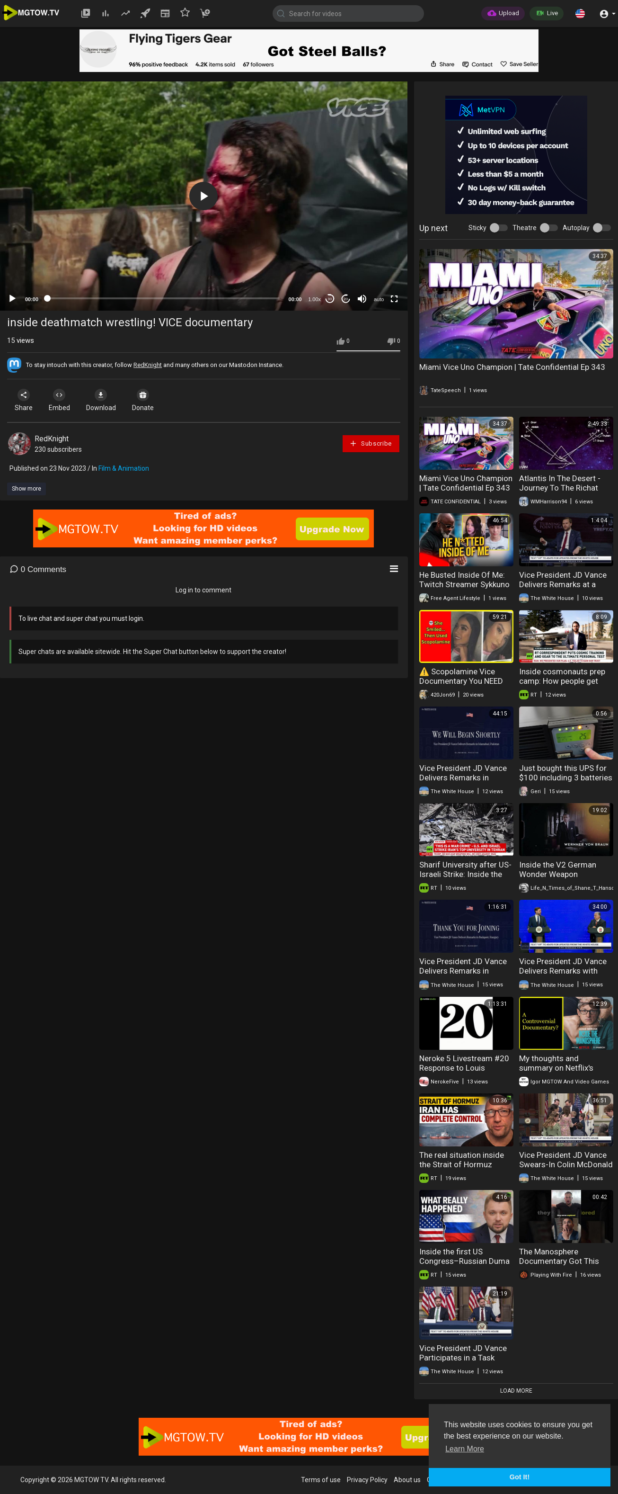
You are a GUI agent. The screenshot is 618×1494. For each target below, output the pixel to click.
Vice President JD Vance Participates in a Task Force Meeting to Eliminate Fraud (463, 1362)
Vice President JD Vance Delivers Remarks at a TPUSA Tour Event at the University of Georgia (563, 589)
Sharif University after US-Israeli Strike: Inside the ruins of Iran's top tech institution (465, 879)
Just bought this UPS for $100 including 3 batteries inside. (565, 777)
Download (107, 400)
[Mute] (362, 299)
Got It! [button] (520, 1477)
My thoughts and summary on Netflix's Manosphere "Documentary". (556, 1072)
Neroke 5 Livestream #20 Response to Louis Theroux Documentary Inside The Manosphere (464, 1072)
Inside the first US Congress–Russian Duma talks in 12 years (464, 1261)
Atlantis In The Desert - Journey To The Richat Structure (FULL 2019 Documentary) (559, 492)
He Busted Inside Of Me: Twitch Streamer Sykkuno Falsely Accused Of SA (464, 584)
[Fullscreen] (394, 299)
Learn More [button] (464, 1449)
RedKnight (147, 364)
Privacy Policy (367, 1480)
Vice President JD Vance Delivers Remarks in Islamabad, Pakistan (463, 777)
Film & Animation (123, 468)
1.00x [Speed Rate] (314, 299)
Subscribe (370, 443)
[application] (203, 196)
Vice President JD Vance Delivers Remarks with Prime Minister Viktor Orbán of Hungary (563, 975)
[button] (580, 13)
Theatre (524, 228)
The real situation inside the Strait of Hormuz (461, 1159)
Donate (151, 400)
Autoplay (576, 228)
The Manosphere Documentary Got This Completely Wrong (559, 1261)
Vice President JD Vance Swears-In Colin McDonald (566, 1159)
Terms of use (321, 1480)
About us (407, 1480)
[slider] (163, 298)
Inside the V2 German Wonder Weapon (557, 869)
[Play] (12, 299)
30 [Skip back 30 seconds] (329, 299)
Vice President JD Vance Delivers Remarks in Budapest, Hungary (463, 971)
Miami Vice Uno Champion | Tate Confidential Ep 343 (512, 367)
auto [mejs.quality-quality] (379, 299)
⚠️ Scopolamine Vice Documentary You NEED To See (461, 681)
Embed (62, 400)
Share (25, 400)
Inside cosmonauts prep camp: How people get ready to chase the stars (562, 681)
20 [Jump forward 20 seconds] (346, 299)
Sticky (477, 228)
